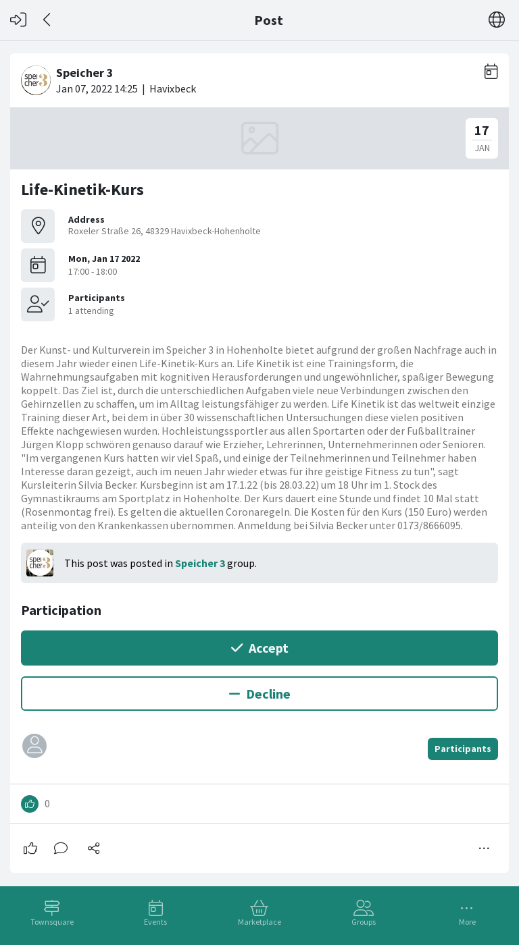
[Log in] (18, 20)
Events (155, 922)
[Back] (47, 20)
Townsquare (52, 922)
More (467, 922)
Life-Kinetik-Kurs (82, 189)
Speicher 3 (200, 563)
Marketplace (259, 922)
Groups (363, 922)
